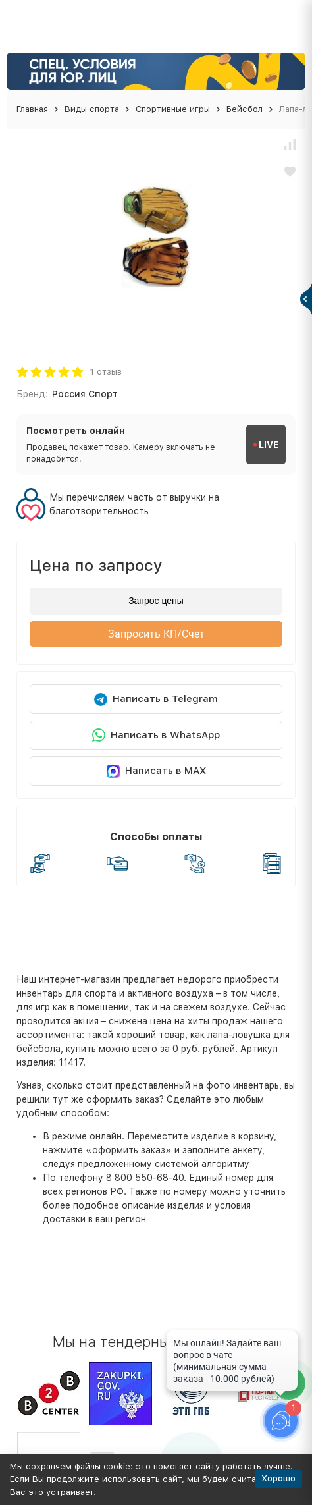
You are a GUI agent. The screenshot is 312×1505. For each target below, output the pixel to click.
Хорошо (278, 1478)
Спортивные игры (173, 109)
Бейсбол (244, 109)
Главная (32, 109)
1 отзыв (106, 372)
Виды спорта (92, 109)
